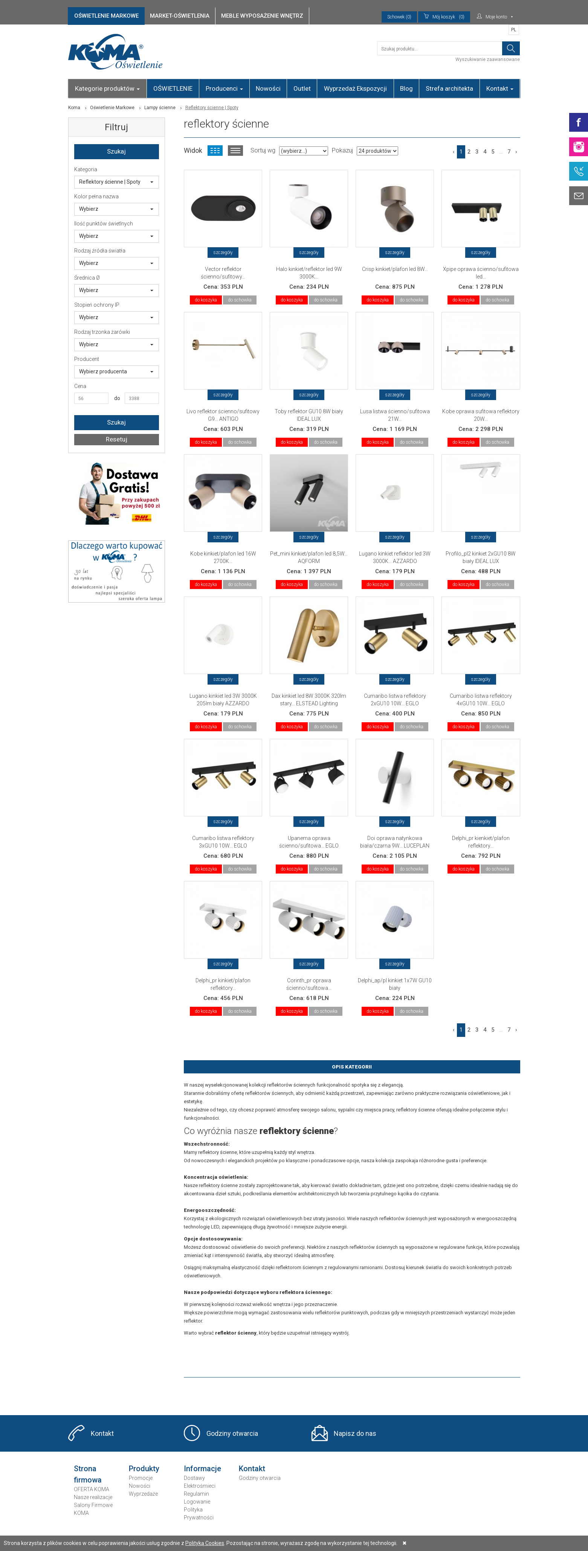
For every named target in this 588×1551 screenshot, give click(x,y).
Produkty (144, 1468)
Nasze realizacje (93, 1497)
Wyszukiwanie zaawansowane (487, 59)
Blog (406, 88)
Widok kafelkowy (215, 150)
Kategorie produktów (107, 88)
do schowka (240, 300)
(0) (444, 17)
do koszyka (206, 300)
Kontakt (499, 88)
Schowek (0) (399, 17)
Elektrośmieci (199, 1486)
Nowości (268, 88)
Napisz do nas (355, 1433)
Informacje (202, 1468)
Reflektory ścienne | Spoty (116, 182)
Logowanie (197, 1502)
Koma (74, 107)
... (500, 151)
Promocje (141, 1478)
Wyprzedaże (143, 1494)
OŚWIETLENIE (172, 88)
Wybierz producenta (116, 371)
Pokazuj (342, 150)
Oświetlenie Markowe (112, 107)
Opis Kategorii (352, 1067)
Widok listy (235, 150)
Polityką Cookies (204, 1543)
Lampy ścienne (160, 107)
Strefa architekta (449, 88)
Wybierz (116, 209)
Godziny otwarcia (232, 1433)
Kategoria (85, 169)
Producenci (224, 88)
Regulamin (196, 1494)
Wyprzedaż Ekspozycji (355, 88)
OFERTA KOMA (91, 1489)
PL (513, 29)
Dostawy (194, 1478)
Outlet (302, 88)
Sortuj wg (262, 150)
